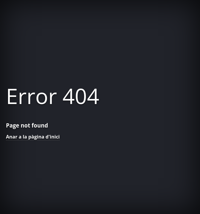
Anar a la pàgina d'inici (33, 136)
